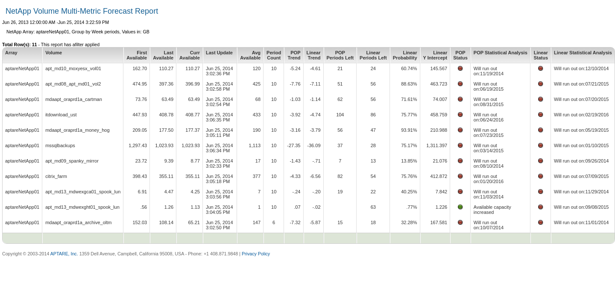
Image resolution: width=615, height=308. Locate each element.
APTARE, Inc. (64, 253)
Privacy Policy (256, 253)
